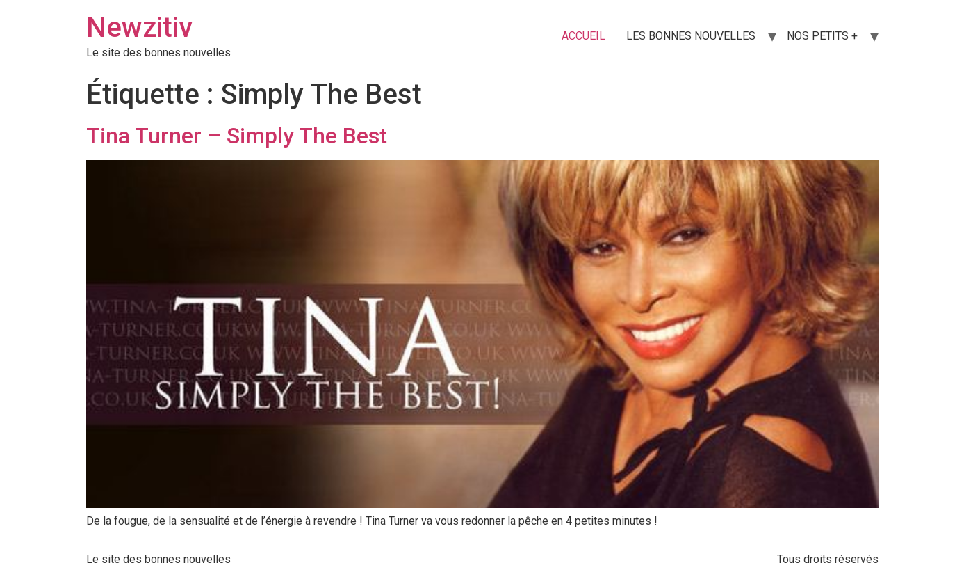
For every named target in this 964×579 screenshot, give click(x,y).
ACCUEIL (583, 35)
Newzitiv (139, 27)
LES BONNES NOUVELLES (690, 35)
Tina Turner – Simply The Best (236, 135)
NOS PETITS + (822, 35)
